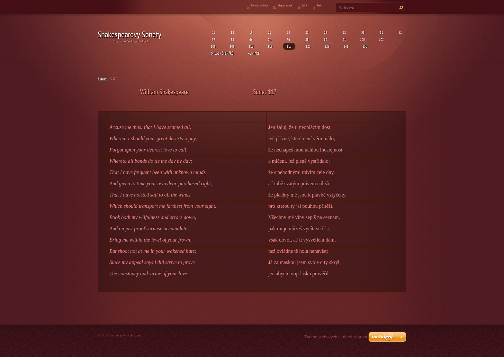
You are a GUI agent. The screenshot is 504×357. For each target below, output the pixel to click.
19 (250, 32)
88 (306, 39)
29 (325, 32)
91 (343, 39)
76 (287, 39)
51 (381, 32)
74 (269, 39)
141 (346, 46)
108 (213, 46)
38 (362, 32)
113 (251, 46)
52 (399, 32)
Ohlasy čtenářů (222, 53)
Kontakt (253, 53)
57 (213, 39)
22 (269, 32)
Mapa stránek (284, 5)
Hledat (400, 7)
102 (381, 39)
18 (232, 32)
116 (270, 46)
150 (365, 46)
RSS (304, 5)
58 (232, 39)
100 (362, 39)
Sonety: (103, 78)
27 (306, 32)
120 (308, 46)
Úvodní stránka (259, 5)
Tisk (319, 5)
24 (287, 32)
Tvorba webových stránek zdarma (335, 336)
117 (289, 46)
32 (343, 32)
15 (213, 32)
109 (232, 46)
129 (327, 46)
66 (250, 39)
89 (325, 39)
